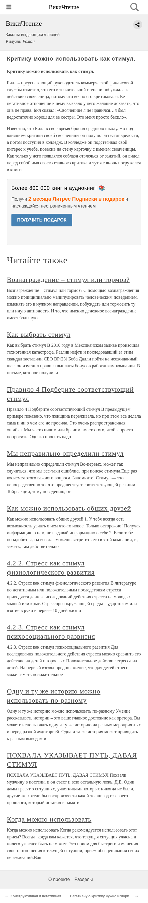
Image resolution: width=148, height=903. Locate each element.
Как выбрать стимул (39, 334)
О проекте (59, 879)
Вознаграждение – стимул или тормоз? (68, 279)
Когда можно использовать (49, 819)
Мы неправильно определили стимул (65, 453)
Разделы (83, 879)
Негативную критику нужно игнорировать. (106, 896)
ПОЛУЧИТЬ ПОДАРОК (42, 220)
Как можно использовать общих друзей (69, 508)
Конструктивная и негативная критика (43, 896)
